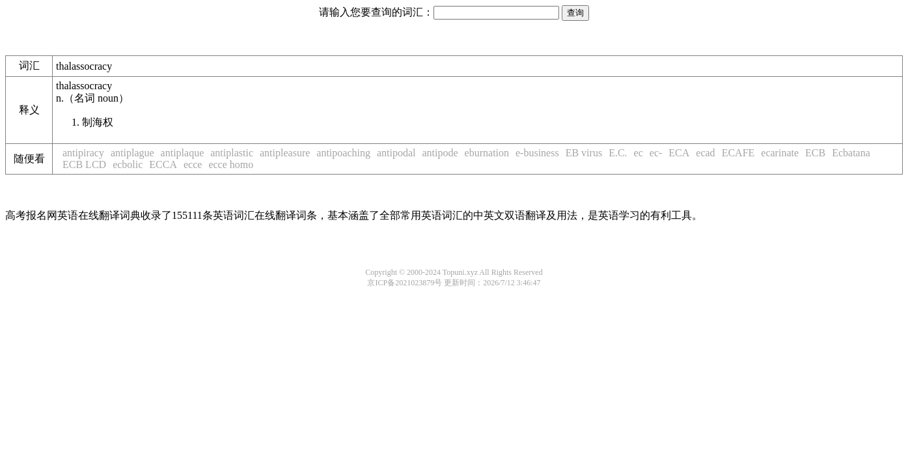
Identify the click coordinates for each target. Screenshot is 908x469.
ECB (815, 152)
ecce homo (230, 164)
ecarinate (780, 152)
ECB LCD (84, 164)
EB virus (584, 152)
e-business (537, 152)
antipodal (396, 152)
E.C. (618, 152)
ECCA (163, 164)
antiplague (132, 152)
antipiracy (83, 152)
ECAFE (738, 152)
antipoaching (343, 152)
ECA (678, 152)
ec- (656, 152)
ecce (193, 164)
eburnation (487, 152)
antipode (440, 152)
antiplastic (231, 152)
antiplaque (182, 152)
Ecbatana (851, 152)
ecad (705, 152)
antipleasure (285, 152)
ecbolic (128, 164)
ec (638, 152)
